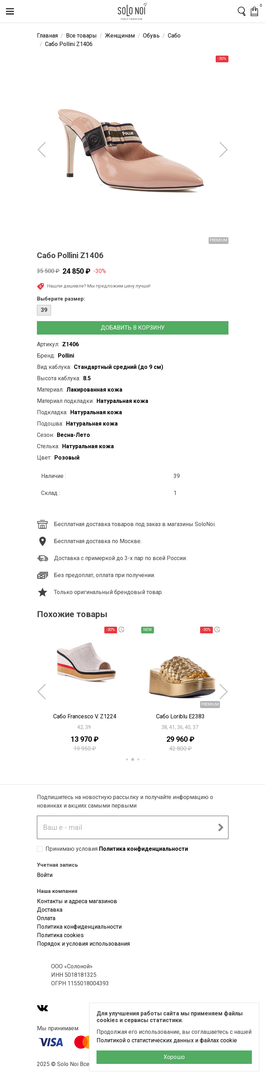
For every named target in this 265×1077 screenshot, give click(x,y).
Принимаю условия (116, 848)
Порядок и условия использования (83, 943)
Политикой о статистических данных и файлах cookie (166, 1040)
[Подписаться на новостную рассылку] (220, 827)
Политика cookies (60, 935)
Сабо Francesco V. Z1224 (84, 716)
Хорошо (174, 1057)
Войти (45, 875)
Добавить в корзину (133, 327)
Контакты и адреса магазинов (77, 901)
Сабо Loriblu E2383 (180, 716)
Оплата (46, 918)
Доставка (49, 909)
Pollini (66, 355)
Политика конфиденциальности (143, 848)
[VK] (42, 1009)
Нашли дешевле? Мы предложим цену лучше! (93, 286)
